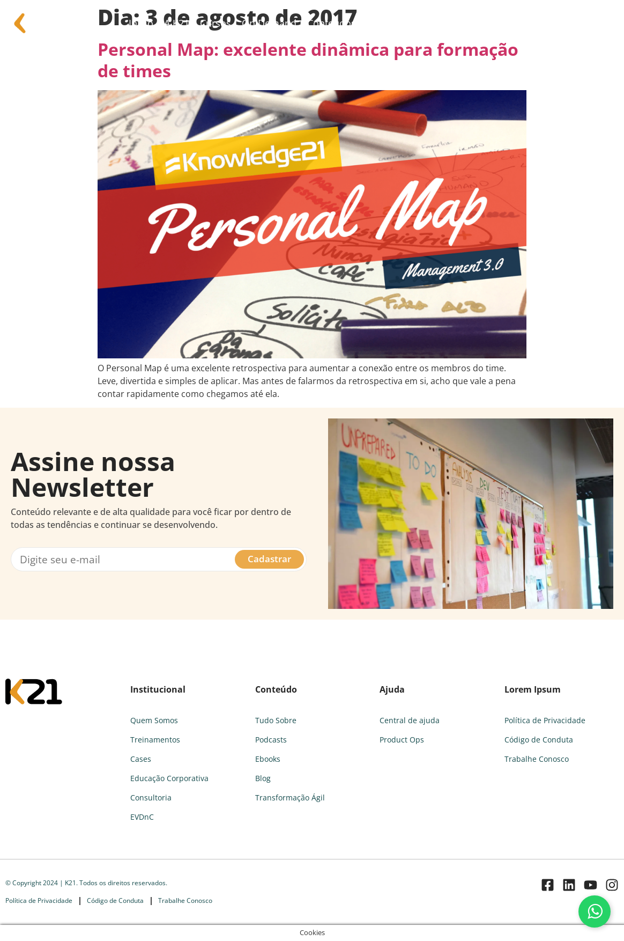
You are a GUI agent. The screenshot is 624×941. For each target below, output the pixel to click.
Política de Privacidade (544, 720)
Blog (263, 778)
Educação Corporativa (169, 778)
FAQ (376, 23)
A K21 (176, 23)
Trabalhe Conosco (536, 759)
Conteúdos (331, 23)
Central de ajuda (410, 720)
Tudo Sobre (275, 720)
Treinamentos (155, 739)
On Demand (269, 23)
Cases (140, 759)
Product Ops (402, 739)
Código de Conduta (538, 739)
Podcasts (271, 739)
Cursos (215, 23)
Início (141, 23)
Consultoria (422, 23)
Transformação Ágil (290, 797)
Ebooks (267, 759)
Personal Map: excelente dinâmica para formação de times (308, 60)
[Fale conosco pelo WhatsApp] (594, 911)
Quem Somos (154, 720)
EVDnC (142, 817)
